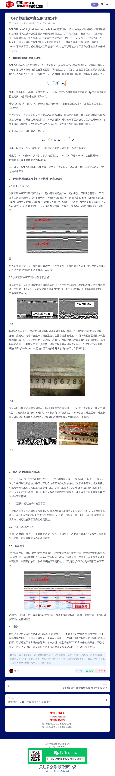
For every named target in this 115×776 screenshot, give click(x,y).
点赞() (100, 671)
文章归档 (31, 23)
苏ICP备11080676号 (57, 746)
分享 (80, 671)
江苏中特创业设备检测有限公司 (57, 744)
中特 (14, 671)
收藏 (89, 671)
